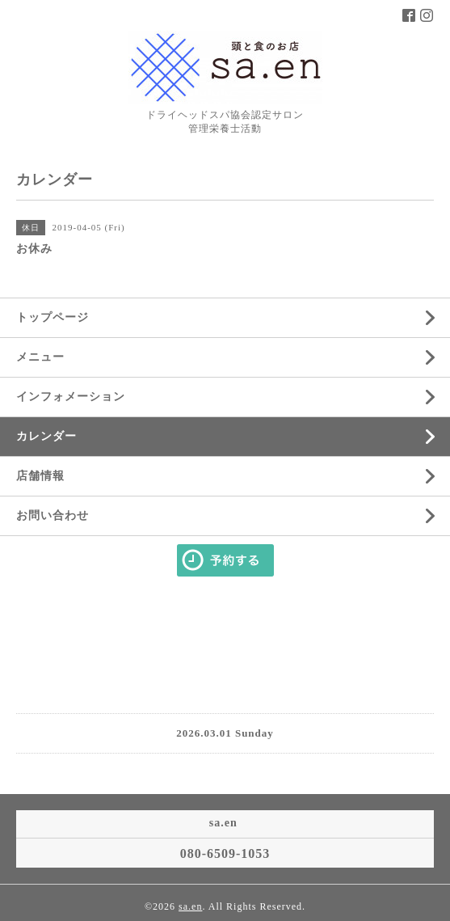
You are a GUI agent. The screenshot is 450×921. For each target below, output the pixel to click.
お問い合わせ (52, 515)
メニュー (40, 357)
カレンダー (46, 436)
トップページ (52, 317)
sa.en (190, 906)
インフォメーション (70, 397)
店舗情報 (40, 476)
